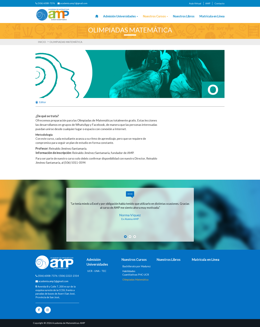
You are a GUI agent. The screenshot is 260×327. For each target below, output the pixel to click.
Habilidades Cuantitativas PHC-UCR (135, 273)
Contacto (220, 3)
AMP (207, 3)
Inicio (42, 41)
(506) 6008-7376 (45, 3)
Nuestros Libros (184, 16)
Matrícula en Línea (212, 16)
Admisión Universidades (120, 16)
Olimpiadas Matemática (135, 279)
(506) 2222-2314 (69, 275)
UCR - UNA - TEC (96, 270)
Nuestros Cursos (155, 16)
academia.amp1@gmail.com (73, 3)
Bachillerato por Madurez (136, 266)
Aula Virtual (195, 3)
